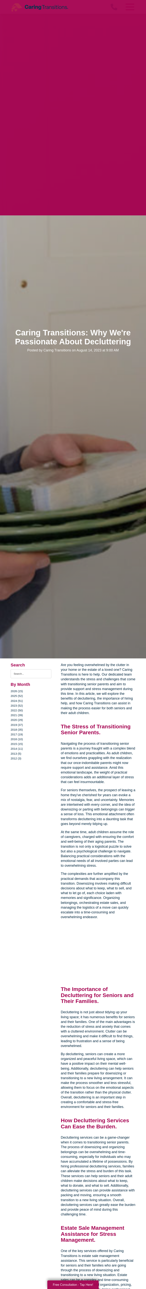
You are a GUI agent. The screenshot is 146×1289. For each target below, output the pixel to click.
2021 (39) (17, 715)
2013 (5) (16, 753)
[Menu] (129, 7)
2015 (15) (17, 744)
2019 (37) (17, 724)
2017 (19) (17, 734)
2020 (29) (17, 719)
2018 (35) (17, 729)
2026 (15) (17, 691)
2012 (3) (16, 758)
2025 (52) (17, 695)
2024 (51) (17, 700)
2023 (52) (17, 705)
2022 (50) (17, 710)
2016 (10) (17, 739)
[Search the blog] (31, 673)
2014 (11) (17, 748)
